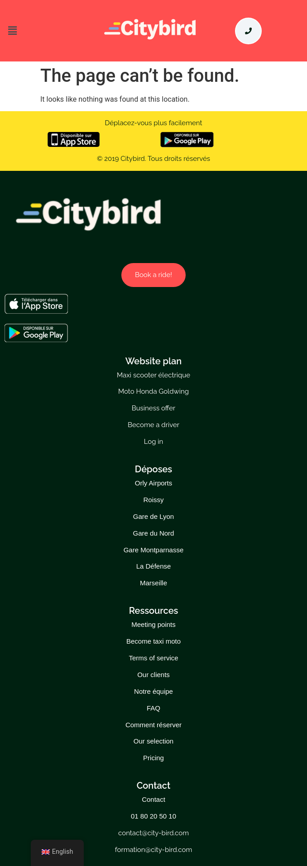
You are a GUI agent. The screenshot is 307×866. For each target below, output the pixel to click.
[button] (38, 30)
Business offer (154, 408)
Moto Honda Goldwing (153, 391)
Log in (153, 442)
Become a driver (153, 425)
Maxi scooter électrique (153, 375)
